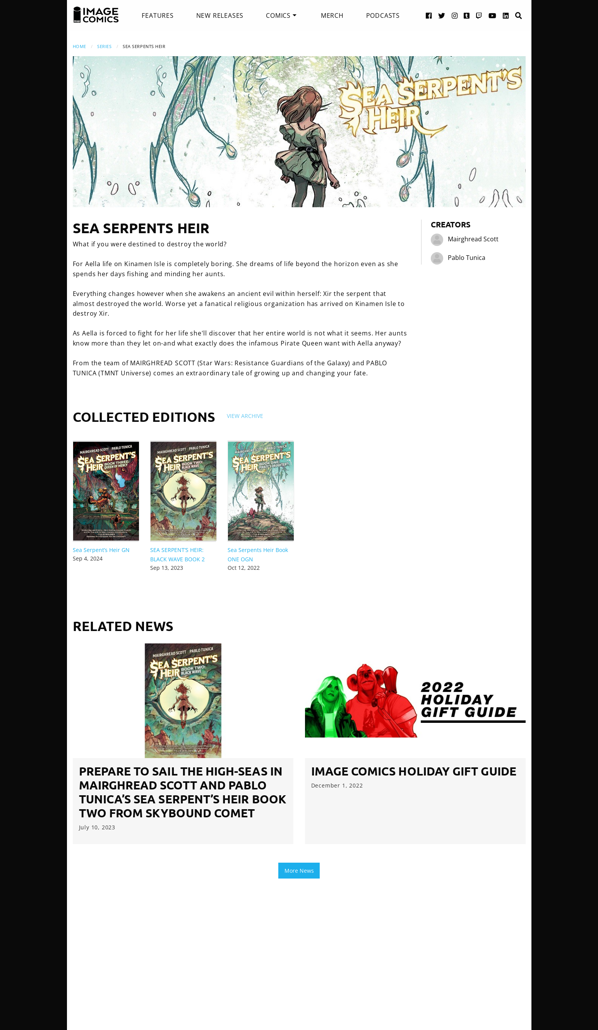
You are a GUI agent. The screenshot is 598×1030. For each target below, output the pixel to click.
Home (79, 46)
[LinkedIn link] (506, 15)
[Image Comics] (96, 14)
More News (299, 870)
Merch (332, 15)
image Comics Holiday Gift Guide (413, 771)
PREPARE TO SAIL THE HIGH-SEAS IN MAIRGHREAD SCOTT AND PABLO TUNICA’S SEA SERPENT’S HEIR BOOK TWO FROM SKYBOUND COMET (182, 792)
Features (157, 15)
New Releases (220, 15)
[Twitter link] (442, 15)
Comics (278, 15)
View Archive (245, 416)
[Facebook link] (429, 15)
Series (104, 46)
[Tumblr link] (467, 15)
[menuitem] (157, 15)
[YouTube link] (492, 15)
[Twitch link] (479, 15)
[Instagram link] (455, 15)
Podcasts (383, 15)
